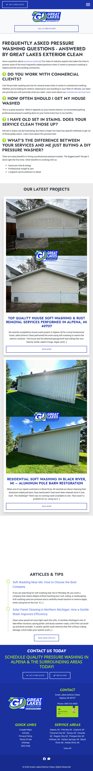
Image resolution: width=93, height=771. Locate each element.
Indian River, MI (72, 742)
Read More (46, 349)
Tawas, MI (71, 732)
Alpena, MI (55, 729)
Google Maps (25, 729)
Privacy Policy (25, 736)
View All (67, 748)
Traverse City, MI (57, 732)
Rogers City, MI (61, 736)
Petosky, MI (66, 729)
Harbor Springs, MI (70, 739)
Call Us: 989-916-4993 (46, 28)
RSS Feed (25, 745)
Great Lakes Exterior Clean (42, 766)
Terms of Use (26, 739)
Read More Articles (46, 638)
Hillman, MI (54, 739)
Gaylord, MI (78, 729)
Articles (25, 732)
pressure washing (32, 61)
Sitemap (26, 742)
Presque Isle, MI (76, 736)
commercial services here (78, 92)
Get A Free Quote (15, 4)
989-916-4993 (60, 675)
